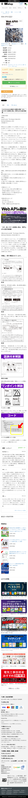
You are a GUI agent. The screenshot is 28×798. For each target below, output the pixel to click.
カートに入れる (14, 82)
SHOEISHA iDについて (5, 773)
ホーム (2, 12)
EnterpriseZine (16, 790)
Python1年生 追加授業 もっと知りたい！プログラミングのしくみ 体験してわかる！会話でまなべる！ (17, 529)
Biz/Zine (3, 792)
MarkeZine (9, 790)
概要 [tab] (3, 105)
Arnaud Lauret (4, 43)
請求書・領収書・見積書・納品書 (9, 751)
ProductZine (8, 793)
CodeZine (3, 790)
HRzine (3, 793)
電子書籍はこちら (14, 86)
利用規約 (2, 765)
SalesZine (15, 792)
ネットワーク (19, 64)
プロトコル (14, 66)
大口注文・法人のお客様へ (8, 755)
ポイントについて (6, 753)
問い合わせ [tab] (14, 105)
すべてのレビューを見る (20, 510)
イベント (15, 793)
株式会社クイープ (16, 43)
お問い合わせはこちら (7, 758)
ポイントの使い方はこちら (7, 74)
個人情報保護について (5, 768)
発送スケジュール (6, 726)
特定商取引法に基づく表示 (6, 766)
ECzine (22, 790)
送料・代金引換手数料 (7, 696)
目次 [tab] (8, 105)
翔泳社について (4, 771)
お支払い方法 (5, 702)
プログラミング (11, 64)
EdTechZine (9, 792)
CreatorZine (21, 792)
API (23, 64)
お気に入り (7, 91)
